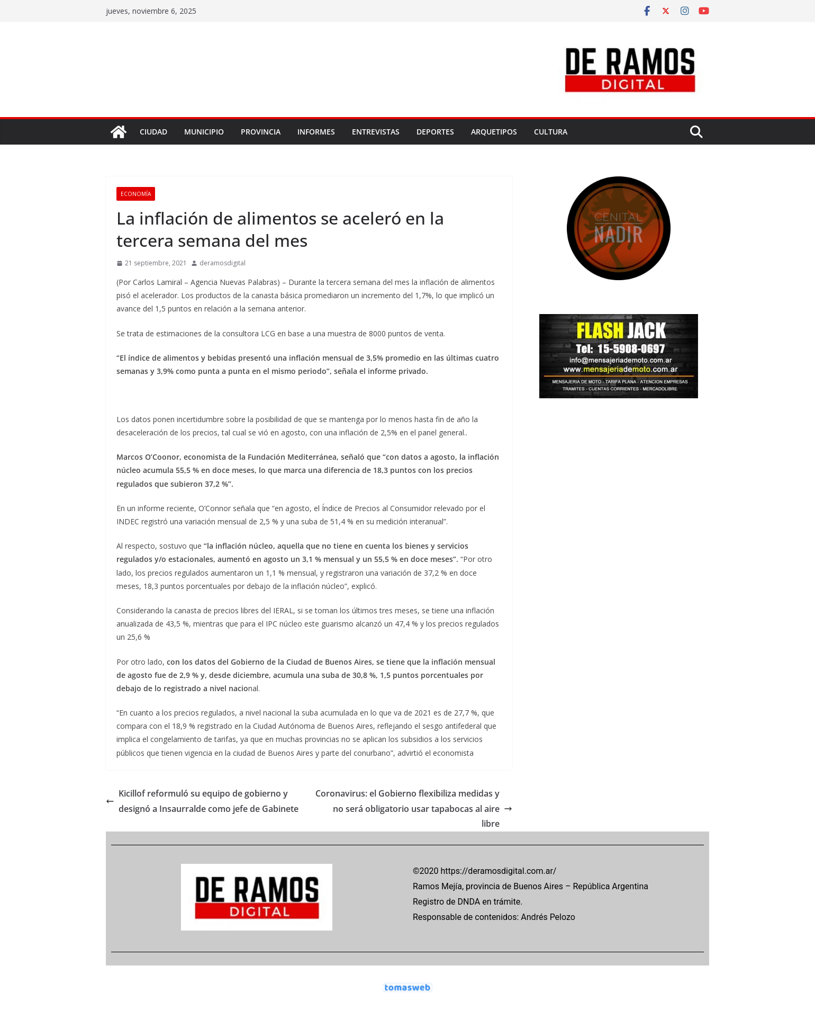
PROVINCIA (260, 132)
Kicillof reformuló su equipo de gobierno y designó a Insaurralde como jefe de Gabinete (202, 801)
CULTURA (550, 132)
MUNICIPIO (204, 132)
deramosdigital (223, 262)
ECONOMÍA (136, 194)
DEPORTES (435, 132)
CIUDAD (153, 132)
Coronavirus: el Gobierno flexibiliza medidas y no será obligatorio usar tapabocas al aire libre (413, 809)
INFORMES (316, 132)
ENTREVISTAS (376, 132)
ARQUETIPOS (494, 132)
